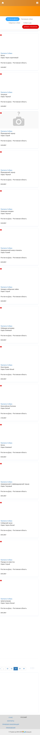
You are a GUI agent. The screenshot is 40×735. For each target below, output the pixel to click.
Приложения (10, 728)
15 (19, 668)
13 (11, 668)
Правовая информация (10, 724)
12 (7, 668)
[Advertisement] (20, 638)
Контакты (10, 721)
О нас (11, 717)
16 (24, 668)
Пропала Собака (6, 53)
